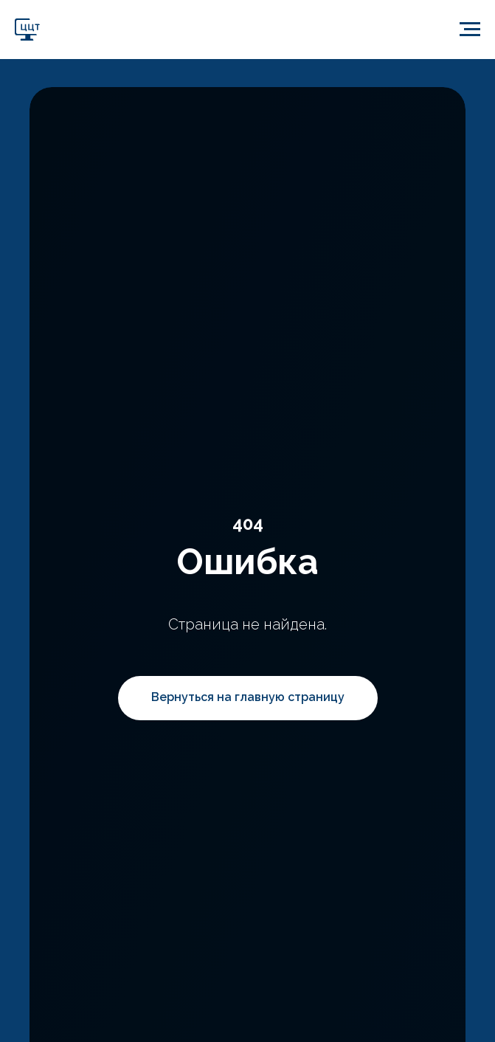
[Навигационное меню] (470, 29)
